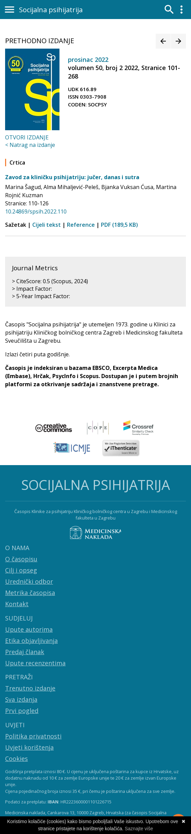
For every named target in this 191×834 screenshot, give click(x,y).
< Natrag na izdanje (30, 145)
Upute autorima (29, 629)
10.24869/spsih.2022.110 (36, 211)
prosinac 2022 (88, 59)
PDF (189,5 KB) (119, 224)
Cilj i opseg (21, 570)
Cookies (16, 758)
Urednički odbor (29, 581)
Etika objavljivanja (31, 640)
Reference (81, 224)
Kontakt (17, 604)
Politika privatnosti (33, 736)
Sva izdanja (21, 699)
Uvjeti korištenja (29, 747)
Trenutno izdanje (30, 688)
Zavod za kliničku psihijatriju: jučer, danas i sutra (72, 177)
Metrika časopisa (30, 593)
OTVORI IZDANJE (27, 137)
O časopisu (21, 559)
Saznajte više (139, 828)
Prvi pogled (21, 711)
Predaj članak (24, 652)
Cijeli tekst (46, 224)
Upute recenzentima (35, 663)
